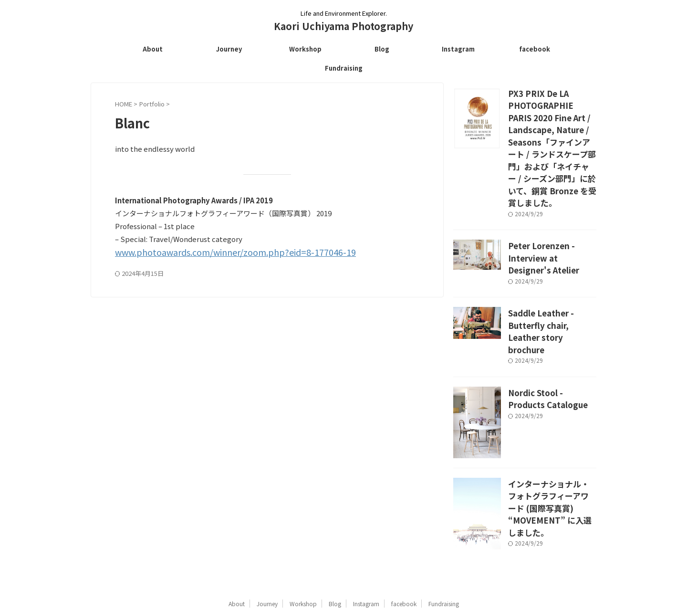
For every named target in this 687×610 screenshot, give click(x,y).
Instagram (458, 48)
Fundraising (344, 68)
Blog (382, 48)
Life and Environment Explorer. (343, 565)
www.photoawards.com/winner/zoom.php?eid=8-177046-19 (215, 252)
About (153, 48)
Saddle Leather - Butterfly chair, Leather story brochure (548, 282)
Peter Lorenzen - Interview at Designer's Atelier (548, 219)
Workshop (305, 48)
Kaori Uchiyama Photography (343, 26)
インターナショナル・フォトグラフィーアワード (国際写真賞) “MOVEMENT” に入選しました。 (551, 442)
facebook (534, 48)
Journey (229, 48)
